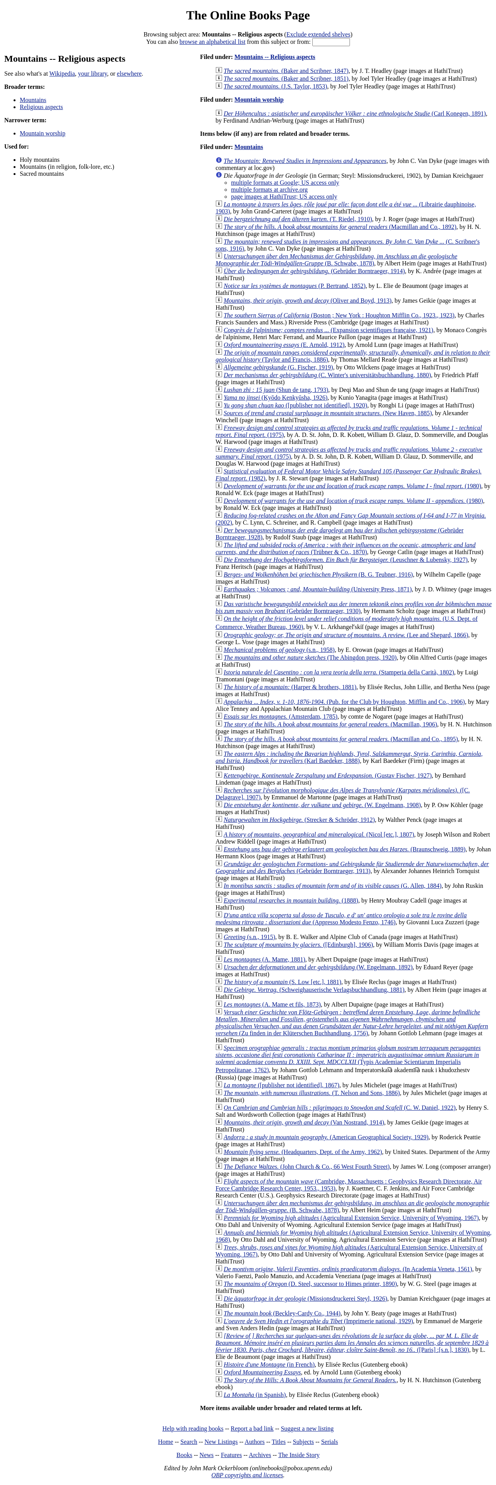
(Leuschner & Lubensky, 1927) (346, 559)
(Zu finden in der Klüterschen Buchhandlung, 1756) (351, 1022)
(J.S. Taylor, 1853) (275, 86)
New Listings (221, 1441)
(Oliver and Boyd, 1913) (307, 300)
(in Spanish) (255, 1394)
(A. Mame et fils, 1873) (272, 1004)
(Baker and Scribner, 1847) (286, 71)
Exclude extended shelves (318, 34)
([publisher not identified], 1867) (281, 1085)
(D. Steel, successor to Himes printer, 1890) (310, 1284)
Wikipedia (62, 73)
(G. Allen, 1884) (332, 885)
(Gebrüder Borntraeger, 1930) (353, 607)
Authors (255, 1441)
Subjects (303, 1441)
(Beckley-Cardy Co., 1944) (282, 1313)
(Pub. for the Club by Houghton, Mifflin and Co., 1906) (344, 701)
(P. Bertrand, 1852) (294, 285)
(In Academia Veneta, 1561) (348, 1269)
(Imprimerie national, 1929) (318, 1321)
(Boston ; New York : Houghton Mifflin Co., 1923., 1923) (339, 315)
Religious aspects (41, 107)
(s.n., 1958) (279, 649)
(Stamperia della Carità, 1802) (339, 672)
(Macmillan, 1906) (330, 724)
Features (231, 1455)
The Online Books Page (248, 15)
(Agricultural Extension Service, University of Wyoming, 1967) (351, 1218)
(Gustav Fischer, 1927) (328, 775)
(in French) (269, 1364)
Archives (260, 1455)
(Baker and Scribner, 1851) (286, 78)
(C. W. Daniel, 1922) (340, 1107)
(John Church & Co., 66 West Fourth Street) (306, 1166)
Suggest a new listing (307, 1428)
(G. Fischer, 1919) (278, 367)
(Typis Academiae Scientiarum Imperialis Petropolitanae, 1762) (347, 1059)
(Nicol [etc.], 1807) (319, 834)
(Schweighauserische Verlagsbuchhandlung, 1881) (314, 989)
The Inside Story (299, 1455)
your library (92, 73)
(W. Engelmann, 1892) (318, 967)
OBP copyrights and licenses (247, 1475)
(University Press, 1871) (318, 589)
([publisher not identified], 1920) (295, 405)
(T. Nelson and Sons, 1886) (312, 1093)
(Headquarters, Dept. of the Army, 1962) (303, 1152)
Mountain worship (42, 133)
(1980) (352, 486)
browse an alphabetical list (212, 41)
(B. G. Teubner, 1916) (318, 574)
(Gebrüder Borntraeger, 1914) (314, 271)
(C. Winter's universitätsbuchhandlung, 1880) (327, 375)
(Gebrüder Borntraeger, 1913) (352, 867)
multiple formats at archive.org (269, 189)
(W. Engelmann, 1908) (322, 805)
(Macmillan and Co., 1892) (340, 227)
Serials (329, 1441)
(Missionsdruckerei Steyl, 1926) (305, 1298)
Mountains (33, 100)
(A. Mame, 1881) (264, 959)
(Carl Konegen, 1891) (355, 113)
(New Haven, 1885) (328, 413)
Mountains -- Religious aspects (274, 57)
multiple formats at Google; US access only (285, 182)
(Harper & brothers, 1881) (290, 687)
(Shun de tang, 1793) (276, 389)
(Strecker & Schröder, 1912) (299, 819)
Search (189, 1441)
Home (165, 1441)
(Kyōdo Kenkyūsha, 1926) (275, 397)
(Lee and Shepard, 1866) (346, 635)
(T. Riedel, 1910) (298, 219)
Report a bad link (252, 1428)
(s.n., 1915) (249, 937)
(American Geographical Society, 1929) (326, 1137)
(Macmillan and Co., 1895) (341, 739)
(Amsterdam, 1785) (281, 716)
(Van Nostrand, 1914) (304, 1122)
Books (184, 1455)
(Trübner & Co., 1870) (345, 548)
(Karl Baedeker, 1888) (348, 757)
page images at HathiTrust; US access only (284, 196)
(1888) (291, 900)
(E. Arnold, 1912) (284, 344)
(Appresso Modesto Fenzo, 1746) (341, 918)
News (207, 1455)
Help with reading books (193, 1428)
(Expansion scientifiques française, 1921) (328, 330)
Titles (279, 1441)
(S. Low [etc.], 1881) (282, 982)
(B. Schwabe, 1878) (336, 260)
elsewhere (129, 73)
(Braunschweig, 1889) (344, 849)
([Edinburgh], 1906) (298, 944)
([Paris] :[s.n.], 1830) (352, 1343)
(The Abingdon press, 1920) (310, 657)
